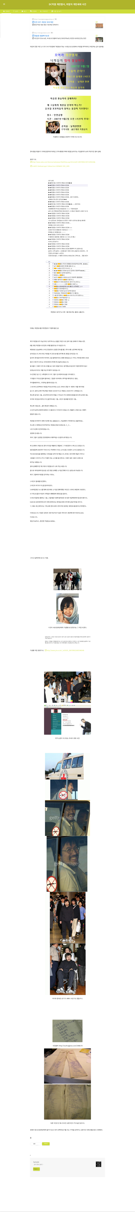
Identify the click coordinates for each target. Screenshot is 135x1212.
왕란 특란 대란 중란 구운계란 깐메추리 (46, 25)
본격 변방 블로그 (38, 1191)
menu (4, 4)
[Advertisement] (67, 1164)
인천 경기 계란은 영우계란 (43, 22)
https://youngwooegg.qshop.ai (44, 19)
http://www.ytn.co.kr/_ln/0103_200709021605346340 (65, 650)
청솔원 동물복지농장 (41, 35)
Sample (36, 1189)
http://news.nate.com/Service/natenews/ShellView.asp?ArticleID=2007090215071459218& (63, 162)
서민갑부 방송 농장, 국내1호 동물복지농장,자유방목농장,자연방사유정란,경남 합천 (60, 38)
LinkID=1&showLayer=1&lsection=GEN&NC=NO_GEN (50, 166)
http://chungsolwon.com (42, 33)
